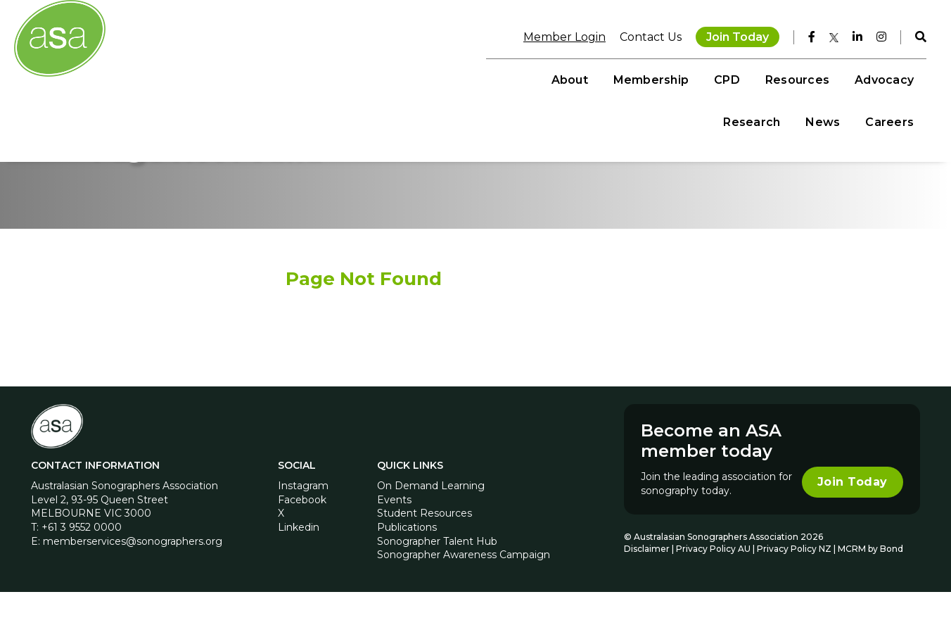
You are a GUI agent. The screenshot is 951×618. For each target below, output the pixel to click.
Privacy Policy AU (712, 574)
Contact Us (641, 35)
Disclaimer (645, 574)
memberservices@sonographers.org (135, 567)
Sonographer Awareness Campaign (463, 580)
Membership (426, 77)
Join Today (728, 35)
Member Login (555, 35)
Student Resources (424, 540)
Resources (572, 77)
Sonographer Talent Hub (437, 567)
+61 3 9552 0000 (84, 553)
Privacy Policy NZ (793, 574)
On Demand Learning (431, 511)
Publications (407, 553)
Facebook (303, 525)
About (344, 77)
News (813, 77)
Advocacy (659, 77)
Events (394, 525)
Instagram (304, 511)
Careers (880, 77)
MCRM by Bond (869, 574)
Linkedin (300, 553)
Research (742, 77)
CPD (503, 77)
